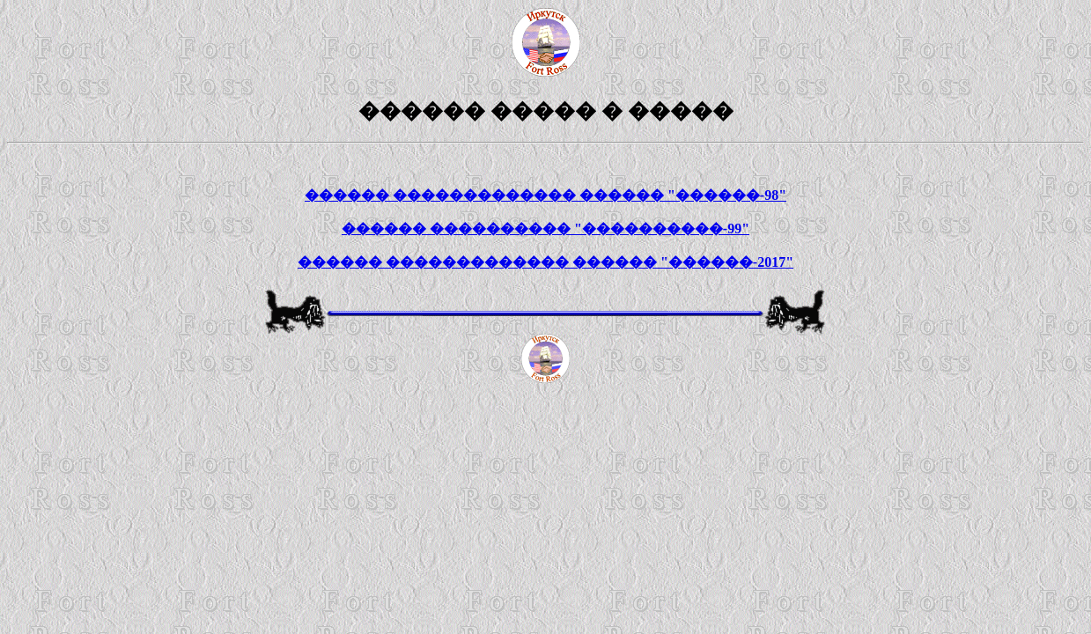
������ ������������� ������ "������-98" (545, 195)
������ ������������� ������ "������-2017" (545, 261)
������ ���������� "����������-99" (545, 228)
